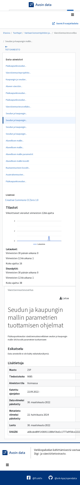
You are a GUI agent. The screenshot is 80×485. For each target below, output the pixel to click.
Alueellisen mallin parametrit (19, 154)
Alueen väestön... (14, 86)
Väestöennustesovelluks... (18, 106)
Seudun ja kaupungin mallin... (18, 41)
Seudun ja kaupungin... (16, 113)
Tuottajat (17, 32)
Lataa (64, 298)
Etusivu (6, 32)
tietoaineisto (12, 49)
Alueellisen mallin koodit (17, 161)
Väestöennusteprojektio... (18, 72)
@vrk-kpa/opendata (63, 477)
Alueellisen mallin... (15, 140)
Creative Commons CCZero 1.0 (21, 200)
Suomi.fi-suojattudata (67, 23)
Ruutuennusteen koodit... (18, 167)
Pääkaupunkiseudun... (16, 65)
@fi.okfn (34, 477)
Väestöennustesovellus (65, 32)
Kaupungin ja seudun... (16, 79)
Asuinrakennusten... (15, 174)
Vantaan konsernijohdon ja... (38, 32)
